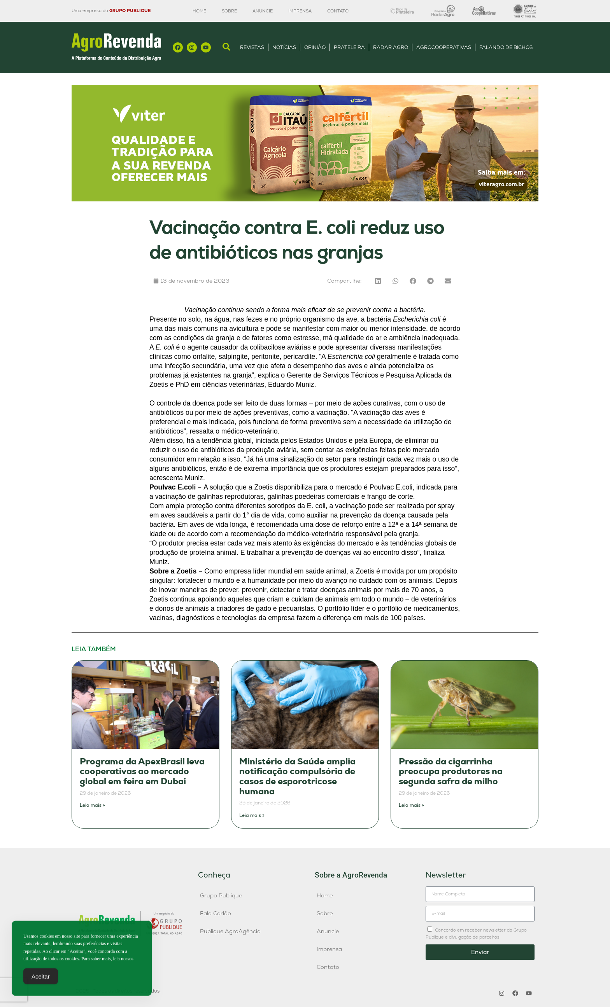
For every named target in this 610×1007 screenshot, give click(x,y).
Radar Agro (390, 47)
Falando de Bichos (506, 47)
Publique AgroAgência (230, 931)
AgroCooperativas (443, 47)
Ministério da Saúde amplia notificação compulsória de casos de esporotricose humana (297, 776)
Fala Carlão (215, 913)
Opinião (315, 47)
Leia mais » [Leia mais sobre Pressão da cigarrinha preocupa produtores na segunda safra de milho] (411, 805)
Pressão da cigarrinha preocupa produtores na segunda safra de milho (451, 771)
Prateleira (349, 47)
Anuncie (262, 11)
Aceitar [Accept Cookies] (41, 980)
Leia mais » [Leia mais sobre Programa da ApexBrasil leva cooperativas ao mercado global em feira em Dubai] (92, 805)
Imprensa (300, 11)
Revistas (252, 47)
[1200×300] (305, 199)
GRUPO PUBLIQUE (130, 10)
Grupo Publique (221, 895)
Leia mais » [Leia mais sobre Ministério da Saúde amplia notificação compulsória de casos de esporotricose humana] (252, 815)
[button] (378, 281)
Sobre (229, 11)
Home (199, 11)
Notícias (284, 47)
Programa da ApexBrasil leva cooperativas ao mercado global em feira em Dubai (142, 771)
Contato (338, 11)
